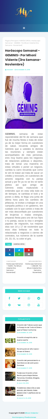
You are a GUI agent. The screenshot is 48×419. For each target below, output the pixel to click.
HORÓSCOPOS (24, 41)
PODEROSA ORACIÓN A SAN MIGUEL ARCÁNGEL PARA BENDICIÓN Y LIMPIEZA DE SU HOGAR (29, 392)
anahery (10, 70)
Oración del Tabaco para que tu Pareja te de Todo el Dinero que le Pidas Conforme (29, 327)
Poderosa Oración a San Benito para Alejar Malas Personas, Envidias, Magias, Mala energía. (28, 377)
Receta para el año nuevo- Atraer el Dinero (28, 350)
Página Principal (11, 41)
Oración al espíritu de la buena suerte (27, 338)
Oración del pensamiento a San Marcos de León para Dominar (28, 363)
